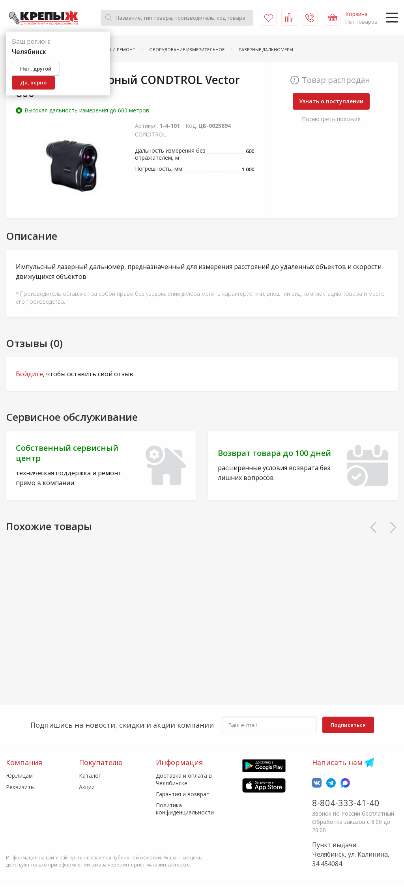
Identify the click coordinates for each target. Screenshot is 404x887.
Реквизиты (20, 787)
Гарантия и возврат (182, 794)
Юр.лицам (19, 775)
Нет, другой (36, 68)
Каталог (90, 775)
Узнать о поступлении (331, 101)
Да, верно (33, 82)
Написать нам (337, 762)
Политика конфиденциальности (185, 808)
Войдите (29, 374)
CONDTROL (150, 134)
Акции (87, 787)
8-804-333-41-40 (346, 803)
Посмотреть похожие (331, 119)
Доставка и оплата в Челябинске (184, 779)
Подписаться (348, 724)
